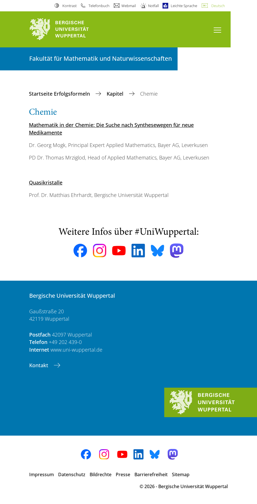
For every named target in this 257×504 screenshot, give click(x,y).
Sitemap (180, 474)
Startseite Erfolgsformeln (60, 93)
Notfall (153, 5)
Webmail (128, 5)
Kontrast (69, 5)
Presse (123, 474)
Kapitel (116, 93)
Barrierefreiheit (151, 474)
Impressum (41, 474)
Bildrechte (100, 474)
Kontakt (39, 365)
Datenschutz (71, 474)
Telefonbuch (99, 5)
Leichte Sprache (184, 5)
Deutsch (218, 5)
